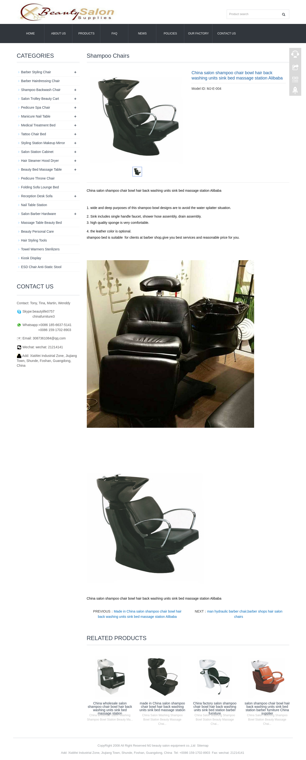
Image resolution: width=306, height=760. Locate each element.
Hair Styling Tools (34, 240)
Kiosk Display (31, 258)
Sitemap (202, 745)
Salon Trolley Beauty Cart (40, 99)
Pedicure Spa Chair (35, 107)
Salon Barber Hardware (38, 214)
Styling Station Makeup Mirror (43, 143)
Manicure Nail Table (35, 116)
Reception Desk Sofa (37, 196)
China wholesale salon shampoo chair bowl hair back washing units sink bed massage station (110, 708)
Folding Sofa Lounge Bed (40, 187)
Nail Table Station (34, 205)
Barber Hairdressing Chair (40, 81)
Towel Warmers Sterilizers (40, 249)
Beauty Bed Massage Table (41, 169)
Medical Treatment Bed (38, 125)
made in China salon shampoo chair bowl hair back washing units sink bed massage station (162, 706)
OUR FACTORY (198, 33)
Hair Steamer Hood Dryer (40, 161)
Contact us (226, 33)
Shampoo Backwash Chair (40, 90)
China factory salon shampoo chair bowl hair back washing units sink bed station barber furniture (214, 708)
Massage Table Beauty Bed (41, 223)
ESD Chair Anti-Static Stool (41, 267)
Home (30, 33)
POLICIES (170, 33)
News (142, 33)
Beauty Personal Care (37, 231)
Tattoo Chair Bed (33, 134)
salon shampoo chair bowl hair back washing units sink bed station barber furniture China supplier (267, 708)
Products (86, 33)
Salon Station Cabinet (37, 152)
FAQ (114, 33)
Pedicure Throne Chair (38, 178)
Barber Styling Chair (36, 72)
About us (58, 33)
